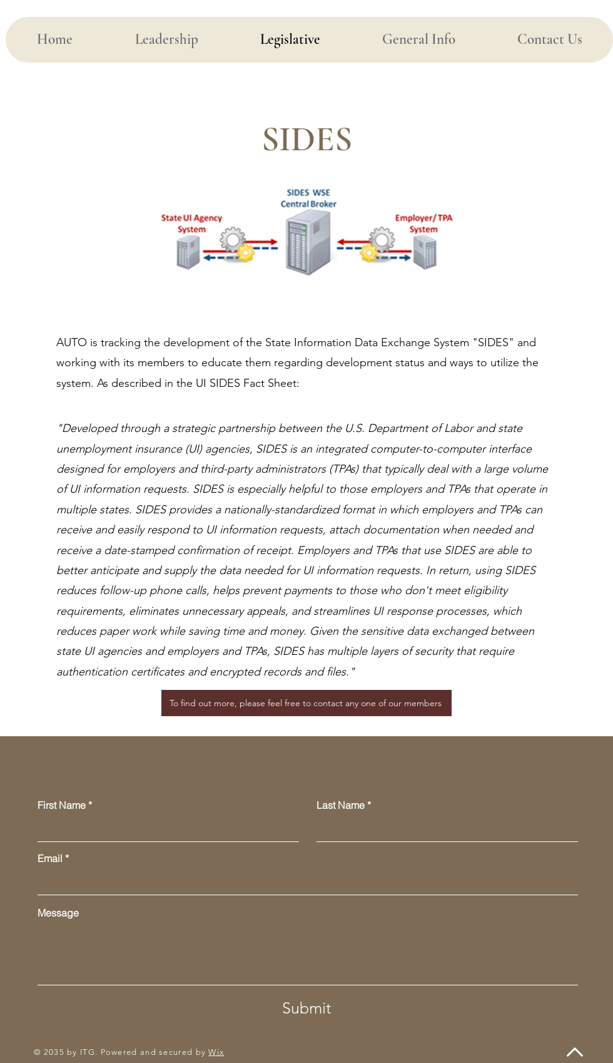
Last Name (341, 805)
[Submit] (306, 1007)
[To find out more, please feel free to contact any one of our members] (306, 703)
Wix (216, 1052)
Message (58, 913)
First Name (62, 805)
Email (50, 858)
